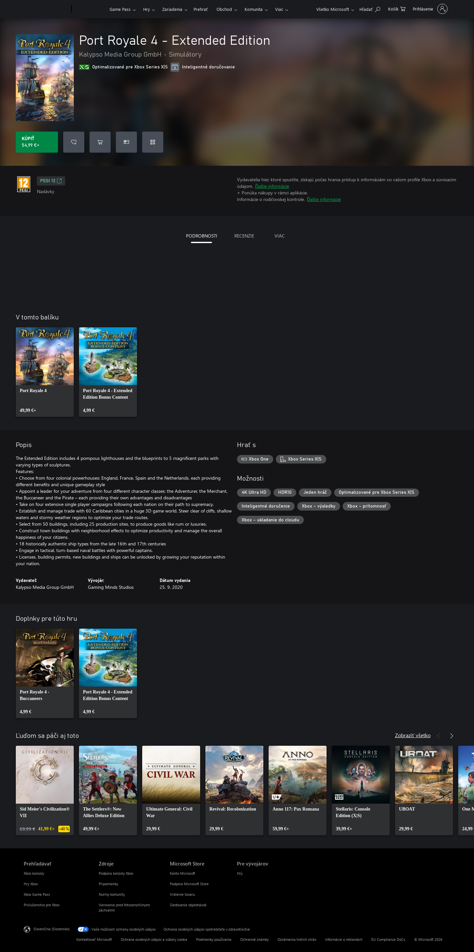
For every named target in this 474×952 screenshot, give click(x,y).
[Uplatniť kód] (152, 142)
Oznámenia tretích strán (296, 939)
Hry (146, 9)
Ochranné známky (254, 939)
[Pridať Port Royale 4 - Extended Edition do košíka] (100, 142)
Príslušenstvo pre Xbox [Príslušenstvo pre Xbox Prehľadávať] (42, 905)
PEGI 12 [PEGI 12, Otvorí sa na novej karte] (51, 181)
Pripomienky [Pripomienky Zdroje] (108, 884)
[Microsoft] (46, 9)
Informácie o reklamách (343, 939)
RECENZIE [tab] (244, 236)
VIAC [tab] (280, 236)
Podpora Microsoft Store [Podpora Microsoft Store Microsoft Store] (189, 884)
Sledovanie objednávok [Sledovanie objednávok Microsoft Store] (188, 905)
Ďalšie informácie (272, 186)
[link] (45, 372)
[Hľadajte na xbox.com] (369, 8)
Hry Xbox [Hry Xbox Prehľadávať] (31, 884)
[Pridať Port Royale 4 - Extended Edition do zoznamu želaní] (73, 142)
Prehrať (201, 9)
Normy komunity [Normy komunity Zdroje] (112, 894)
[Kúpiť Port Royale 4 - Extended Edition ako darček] (126, 142)
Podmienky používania (213, 939)
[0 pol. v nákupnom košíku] (397, 8)
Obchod (224, 9)
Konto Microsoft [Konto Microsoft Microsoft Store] (182, 873)
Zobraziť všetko (413, 735)
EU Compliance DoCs (388, 939)
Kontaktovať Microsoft (94, 939)
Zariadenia (172, 9)
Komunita (254, 9)
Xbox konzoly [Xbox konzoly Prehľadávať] (34, 873)
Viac (279, 9)
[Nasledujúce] (451, 735)
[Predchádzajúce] (438, 735)
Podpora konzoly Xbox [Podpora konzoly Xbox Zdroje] (116, 873)
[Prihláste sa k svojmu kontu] (429, 9)
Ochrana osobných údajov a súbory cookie (154, 939)
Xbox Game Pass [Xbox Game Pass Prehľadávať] (37, 894)
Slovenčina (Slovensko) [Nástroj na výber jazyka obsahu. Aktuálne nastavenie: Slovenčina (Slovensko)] (51, 929)
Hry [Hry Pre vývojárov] (240, 873)
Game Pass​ (120, 9)
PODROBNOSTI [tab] (201, 236)
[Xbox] (90, 9)
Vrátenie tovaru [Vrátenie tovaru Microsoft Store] (182, 894)
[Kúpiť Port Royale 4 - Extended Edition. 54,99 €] (37, 142)
